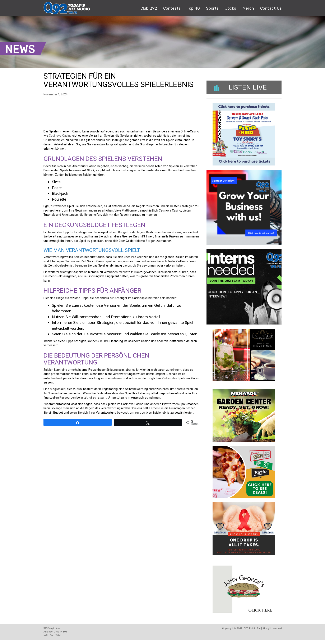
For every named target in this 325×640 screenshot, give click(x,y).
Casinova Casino (60, 135)
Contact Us (271, 8)
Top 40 (193, 8)
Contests (172, 8)
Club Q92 (148, 8)
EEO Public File (252, 628)
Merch (248, 8)
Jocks (230, 8)
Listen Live (240, 87)
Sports (212, 8)
